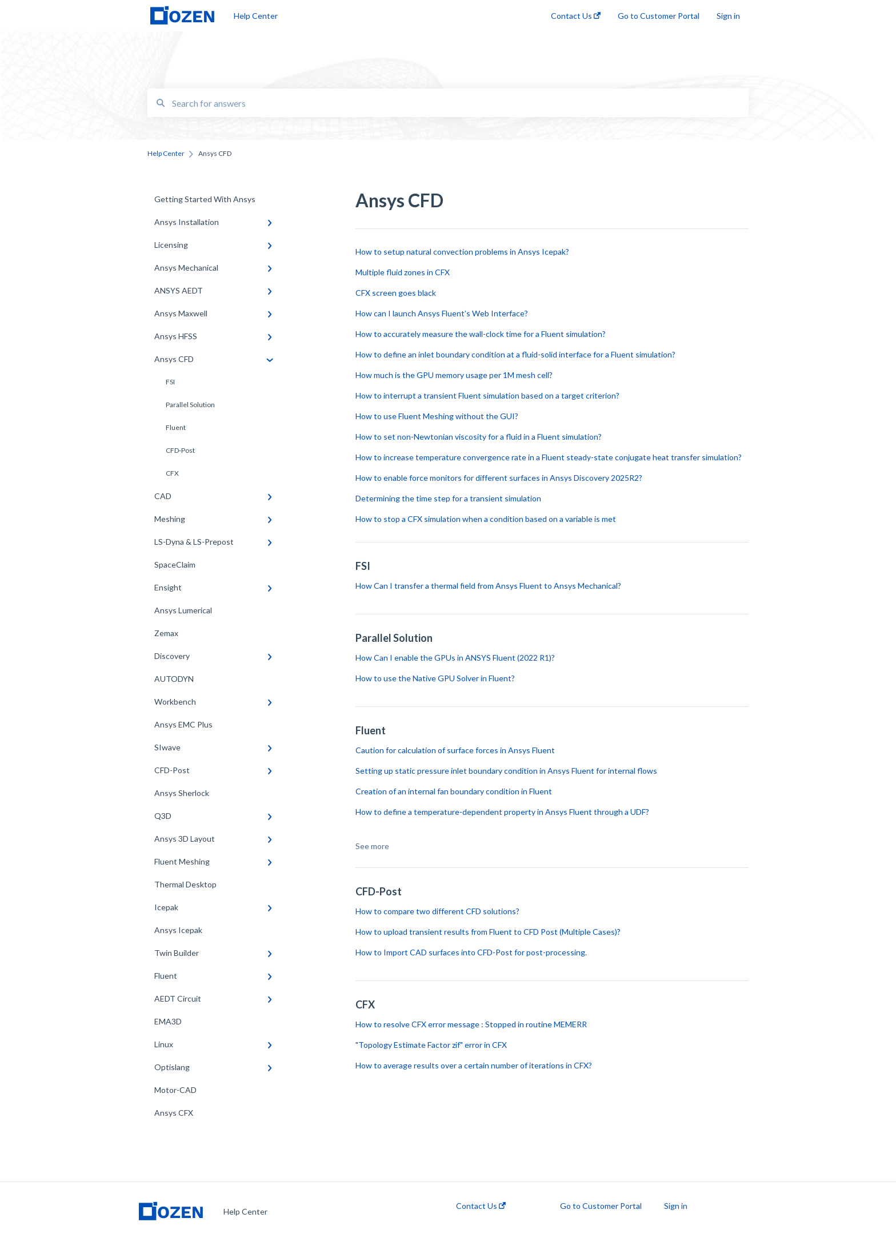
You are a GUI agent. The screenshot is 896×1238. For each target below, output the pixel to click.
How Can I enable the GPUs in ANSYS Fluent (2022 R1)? (455, 657)
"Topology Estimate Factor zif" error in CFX (431, 1045)
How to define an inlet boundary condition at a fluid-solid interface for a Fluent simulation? (515, 354)
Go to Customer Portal (601, 1206)
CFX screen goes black (395, 293)
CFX (172, 473)
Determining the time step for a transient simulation (449, 498)
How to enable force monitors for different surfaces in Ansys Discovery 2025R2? (499, 478)
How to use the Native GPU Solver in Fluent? (435, 678)
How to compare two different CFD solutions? (437, 911)
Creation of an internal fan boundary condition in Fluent (453, 791)
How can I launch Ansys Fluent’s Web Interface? (442, 313)
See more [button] (372, 846)
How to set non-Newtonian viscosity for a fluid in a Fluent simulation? (478, 436)
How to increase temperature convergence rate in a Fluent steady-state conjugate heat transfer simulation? (548, 457)
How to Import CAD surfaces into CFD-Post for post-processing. (471, 952)
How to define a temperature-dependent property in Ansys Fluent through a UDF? (502, 812)
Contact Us (481, 1206)
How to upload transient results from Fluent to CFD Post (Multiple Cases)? (488, 931)
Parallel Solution (190, 404)
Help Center (256, 16)
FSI (170, 381)
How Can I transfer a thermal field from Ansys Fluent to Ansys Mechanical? (488, 585)
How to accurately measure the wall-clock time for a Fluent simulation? (480, 334)
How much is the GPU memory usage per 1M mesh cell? (454, 375)
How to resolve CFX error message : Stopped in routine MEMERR (471, 1024)
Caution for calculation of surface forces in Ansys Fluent (455, 750)
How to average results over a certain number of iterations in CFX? (473, 1065)
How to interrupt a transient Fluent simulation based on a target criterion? (487, 395)
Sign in (675, 1206)
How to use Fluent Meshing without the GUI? (437, 416)
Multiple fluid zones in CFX (402, 272)
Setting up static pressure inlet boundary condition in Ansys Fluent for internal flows (506, 770)
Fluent (176, 427)
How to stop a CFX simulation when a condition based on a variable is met (485, 519)
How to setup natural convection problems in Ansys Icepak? (462, 251)
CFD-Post (180, 450)
